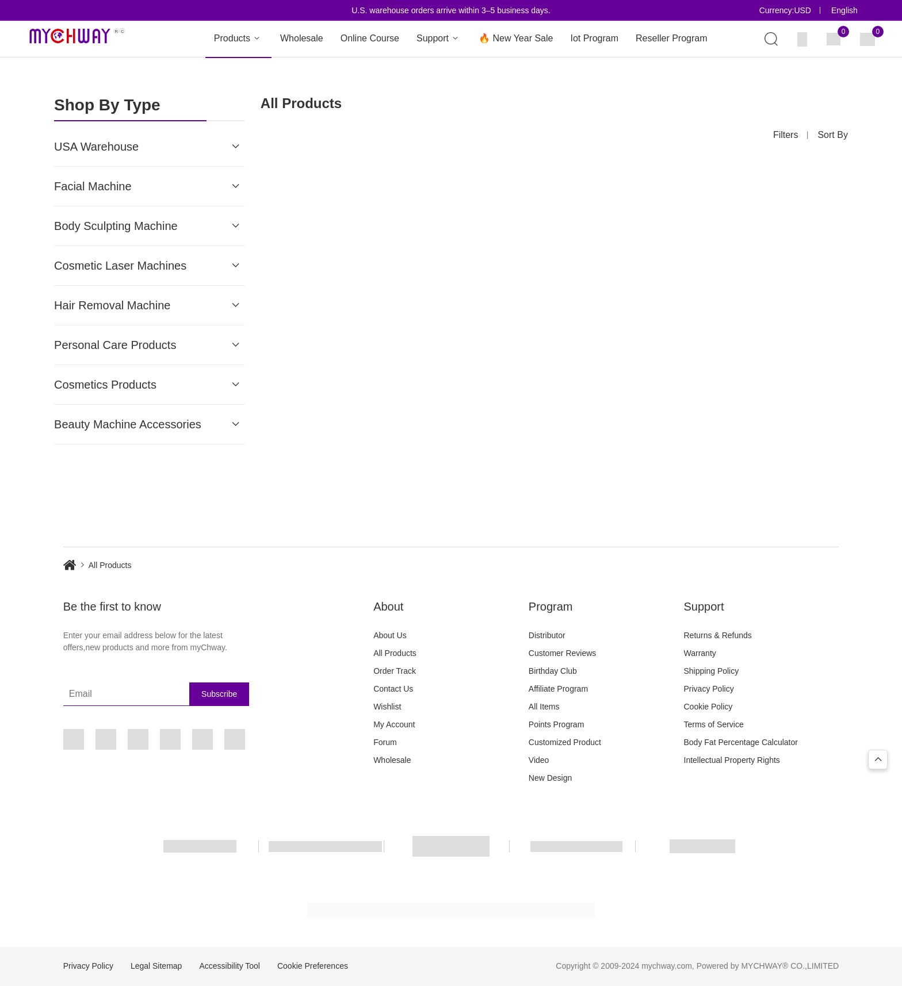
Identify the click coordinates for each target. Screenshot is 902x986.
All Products (394, 653)
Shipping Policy (711, 671)
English (844, 10)
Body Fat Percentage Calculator (741, 742)
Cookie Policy (708, 706)
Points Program (556, 724)
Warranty (700, 653)
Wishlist (387, 706)
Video (539, 760)
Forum (384, 742)
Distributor (547, 635)
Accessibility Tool (229, 965)
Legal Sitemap (156, 965)
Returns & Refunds (718, 635)
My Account (394, 724)
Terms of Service (714, 724)
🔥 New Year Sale (516, 38)
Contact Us (393, 688)
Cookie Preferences (312, 965)
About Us (390, 635)
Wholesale (301, 38)
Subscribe (219, 694)
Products (238, 38)
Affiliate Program (558, 688)
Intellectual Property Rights (732, 760)
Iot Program (594, 38)
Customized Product (565, 742)
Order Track (394, 671)
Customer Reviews (562, 653)
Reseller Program (671, 38)
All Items (544, 706)
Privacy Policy (709, 688)
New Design (550, 777)
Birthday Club (553, 671)
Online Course (370, 38)
